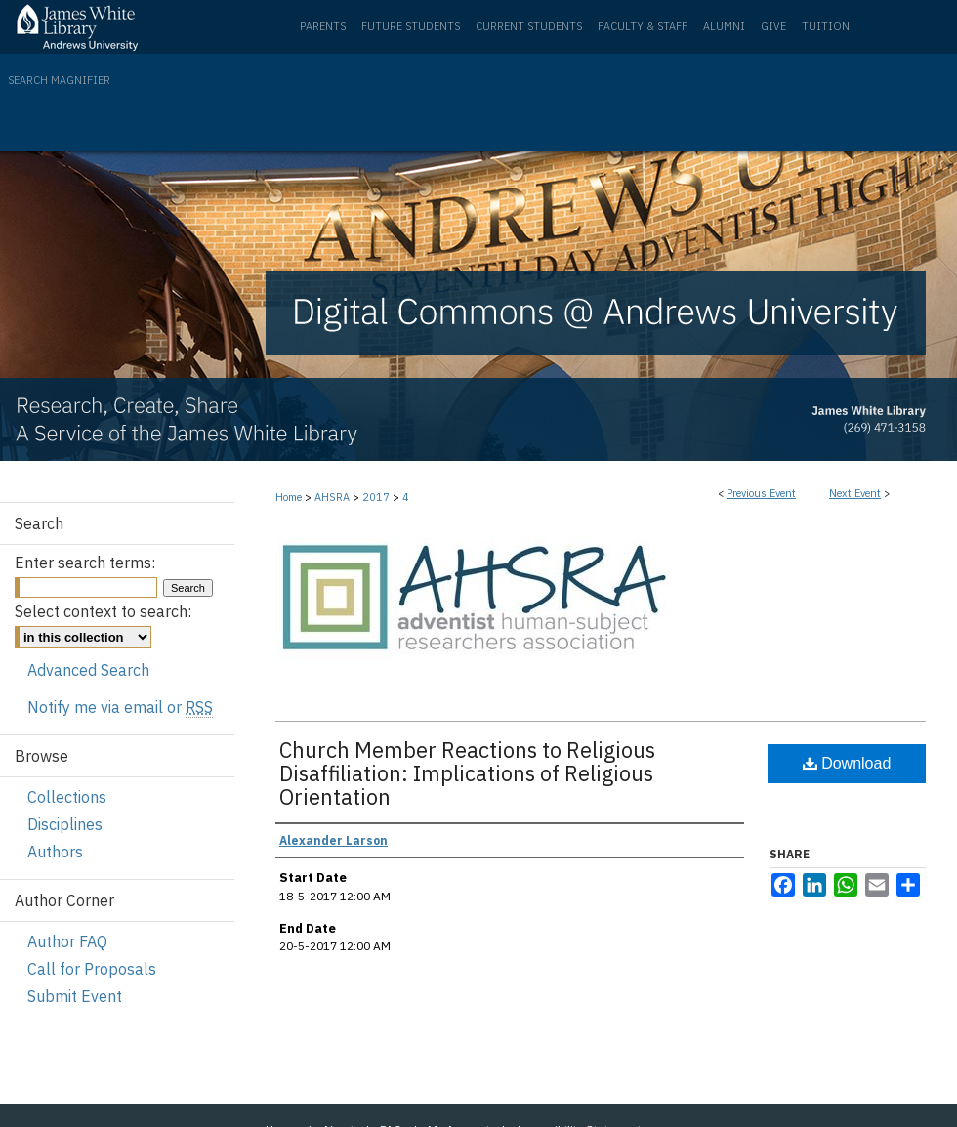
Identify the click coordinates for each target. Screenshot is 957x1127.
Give (773, 26)
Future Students (410, 26)
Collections (66, 797)
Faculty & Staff (642, 26)
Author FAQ (67, 941)
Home (288, 497)
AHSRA (333, 497)
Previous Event (761, 493)
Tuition (826, 26)
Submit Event (74, 996)
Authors (55, 851)
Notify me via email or (120, 707)
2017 (377, 497)
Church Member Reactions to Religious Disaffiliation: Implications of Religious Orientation (467, 773)
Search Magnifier (59, 80)
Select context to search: (103, 611)
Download (847, 763)
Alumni (724, 26)
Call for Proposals (91, 969)
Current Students (529, 26)
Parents (323, 26)
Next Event (855, 493)
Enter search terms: (85, 562)
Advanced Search (88, 670)
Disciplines (65, 824)
